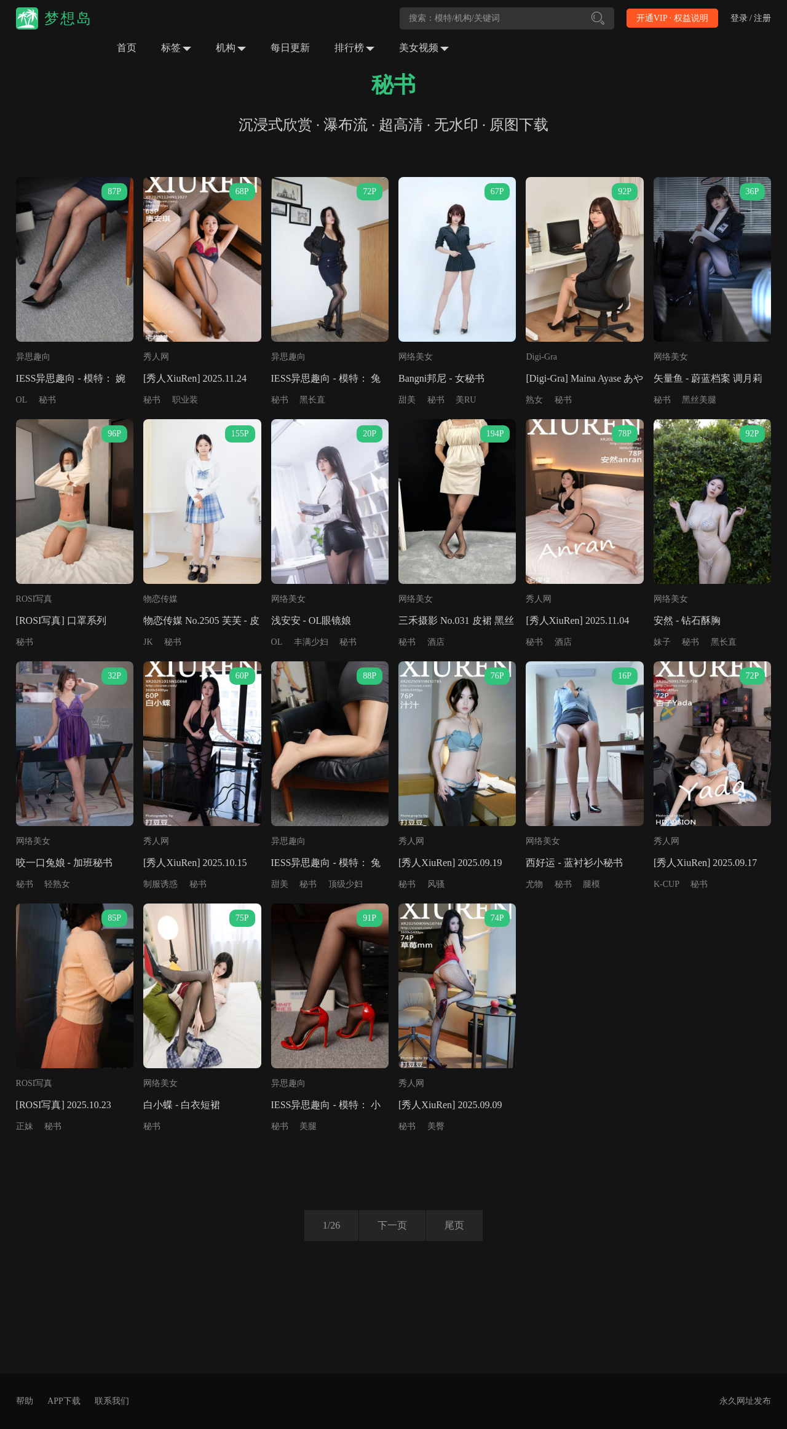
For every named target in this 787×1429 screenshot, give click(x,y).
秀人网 (156, 356)
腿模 (591, 884)
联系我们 (112, 1401)
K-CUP (666, 884)
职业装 (185, 399)
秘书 (47, 399)
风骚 (436, 884)
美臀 (436, 1126)
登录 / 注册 (751, 18)
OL (22, 399)
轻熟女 (57, 884)
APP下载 (64, 1401)
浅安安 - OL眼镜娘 (311, 620)
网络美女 (415, 356)
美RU (466, 399)
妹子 (662, 642)
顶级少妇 (345, 884)
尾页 (454, 1225)
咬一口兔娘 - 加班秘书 (64, 862)
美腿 (308, 1126)
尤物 (534, 884)
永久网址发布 (745, 1401)
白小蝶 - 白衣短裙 (181, 1105)
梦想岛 (68, 18)
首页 (126, 47)
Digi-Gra (541, 356)
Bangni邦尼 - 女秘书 (441, 378)
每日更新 (290, 47)
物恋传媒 (160, 599)
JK (148, 642)
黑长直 (312, 399)
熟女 (534, 399)
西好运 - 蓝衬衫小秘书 (574, 862)
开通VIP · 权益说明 (672, 18)
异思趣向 (33, 356)
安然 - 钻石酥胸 (687, 620)
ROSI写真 (34, 599)
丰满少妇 (311, 642)
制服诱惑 (160, 884)
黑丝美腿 (699, 399)
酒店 (436, 642)
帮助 (24, 1401)
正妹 (24, 1126)
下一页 (392, 1225)
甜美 (407, 399)
